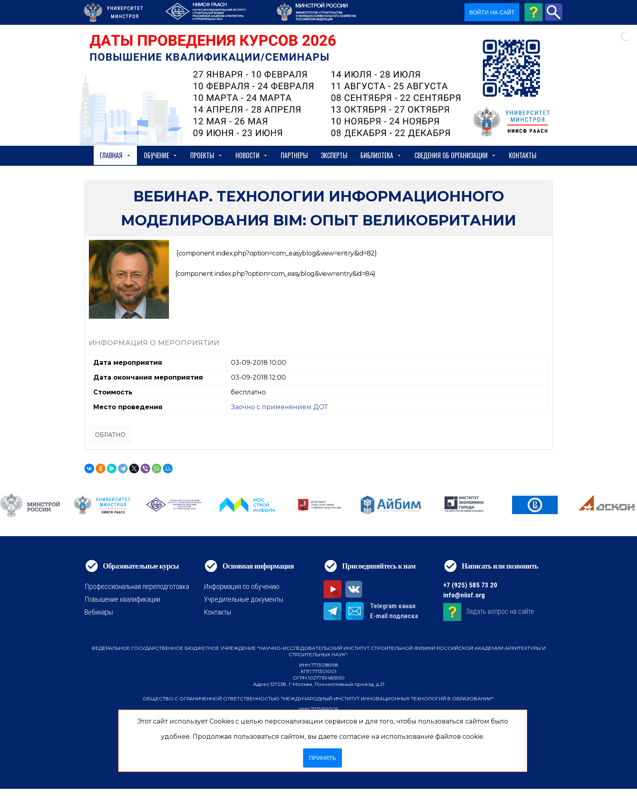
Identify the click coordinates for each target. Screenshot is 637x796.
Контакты (523, 155)
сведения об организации (455, 155)
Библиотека (381, 155)
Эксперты (334, 155)
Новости (251, 155)
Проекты (206, 155)
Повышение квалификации (122, 599)
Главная (115, 155)
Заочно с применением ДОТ (279, 407)
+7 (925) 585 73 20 (470, 585)
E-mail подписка (394, 616)
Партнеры (294, 155)
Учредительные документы (243, 599)
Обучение (160, 155)
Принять (322, 758)
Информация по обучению (241, 586)
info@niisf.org (464, 595)
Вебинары (98, 612)
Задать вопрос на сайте (500, 611)
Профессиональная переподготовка (136, 586)
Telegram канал (393, 606)
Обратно (110, 434)
